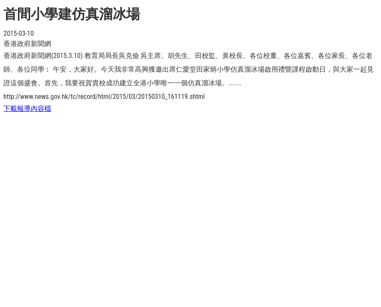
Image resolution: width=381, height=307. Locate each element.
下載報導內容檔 (27, 108)
